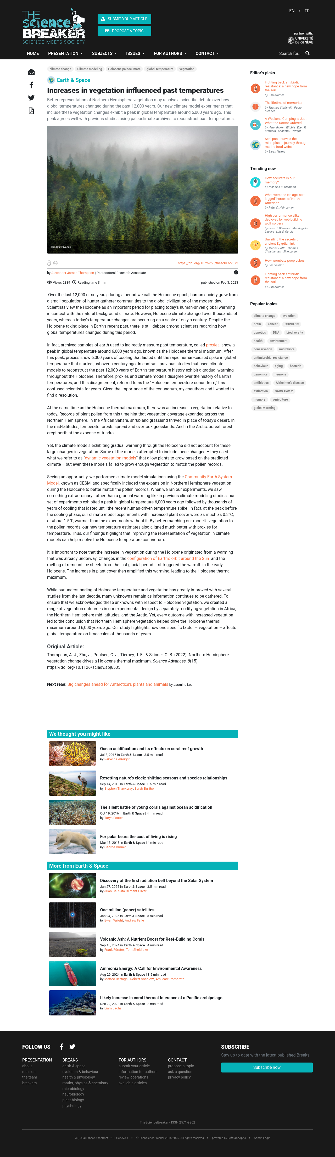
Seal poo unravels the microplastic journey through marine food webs (286, 143)
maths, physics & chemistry (85, 1083)
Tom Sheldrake (137, 950)
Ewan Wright (113, 920)
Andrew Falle (134, 920)
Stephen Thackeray (118, 788)
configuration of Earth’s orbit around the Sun (168, 558)
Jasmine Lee (183, 685)
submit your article (134, 1066)
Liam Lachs (113, 1008)
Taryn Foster (113, 818)
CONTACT (206, 53)
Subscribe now (267, 1067)
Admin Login (262, 1137)
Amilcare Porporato (169, 979)
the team (29, 1077)
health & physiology (79, 1077)
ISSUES (133, 53)
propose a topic (181, 1066)
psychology (72, 1105)
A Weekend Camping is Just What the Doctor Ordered (285, 121)
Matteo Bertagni (116, 979)
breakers (29, 1083)
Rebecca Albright (117, 759)
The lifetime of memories (283, 103)
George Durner (115, 847)
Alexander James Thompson (72, 273)
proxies (213, 344)
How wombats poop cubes (285, 260)
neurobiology (73, 1094)
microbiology (73, 1088)
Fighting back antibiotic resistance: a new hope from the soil (286, 86)
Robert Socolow (142, 979)
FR (307, 10)
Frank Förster (114, 950)
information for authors (138, 1071)
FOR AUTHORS (168, 53)
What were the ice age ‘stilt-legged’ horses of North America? (285, 199)
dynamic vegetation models (110, 458)
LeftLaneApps (237, 1137)
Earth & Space (73, 80)
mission (29, 1071)
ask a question (180, 1071)
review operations (133, 1077)
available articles (133, 1083)
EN (292, 10)
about (27, 1066)
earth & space (74, 1066)
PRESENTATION (63, 53)
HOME (33, 53)
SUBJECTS (103, 53)
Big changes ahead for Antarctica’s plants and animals (118, 684)
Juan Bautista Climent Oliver (125, 891)
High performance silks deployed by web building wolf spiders (283, 220)
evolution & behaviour (80, 1071)
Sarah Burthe (144, 788)
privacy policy (179, 1077)
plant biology (73, 1099)
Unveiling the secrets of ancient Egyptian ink (282, 241)
